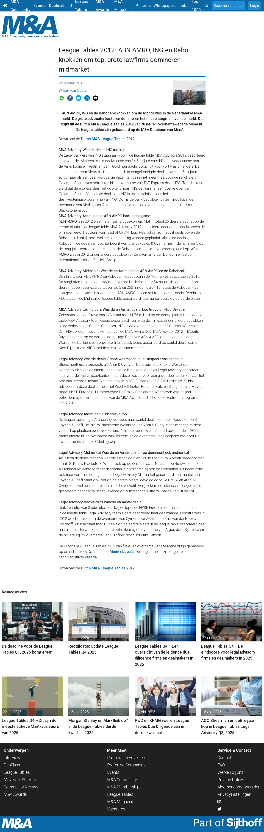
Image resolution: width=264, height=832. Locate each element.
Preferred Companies (126, 765)
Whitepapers (165, 5)
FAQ (221, 765)
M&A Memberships (124, 787)
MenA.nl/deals (122, 551)
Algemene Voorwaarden (238, 787)
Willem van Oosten (74, 90)
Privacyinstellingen (234, 794)
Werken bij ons (230, 772)
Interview (12, 757)
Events (39, 5)
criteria (91, 557)
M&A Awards (15, 794)
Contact (224, 757)
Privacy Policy (230, 779)
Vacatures (116, 809)
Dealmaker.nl (60, 5)
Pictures (143, 5)
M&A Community (122, 779)
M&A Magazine (120, 801)
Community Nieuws (21, 787)
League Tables (17, 772)
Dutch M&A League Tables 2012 (108, 139)
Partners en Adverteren (128, 757)
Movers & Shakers (20, 779)
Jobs (184, 5)
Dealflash (12, 765)
